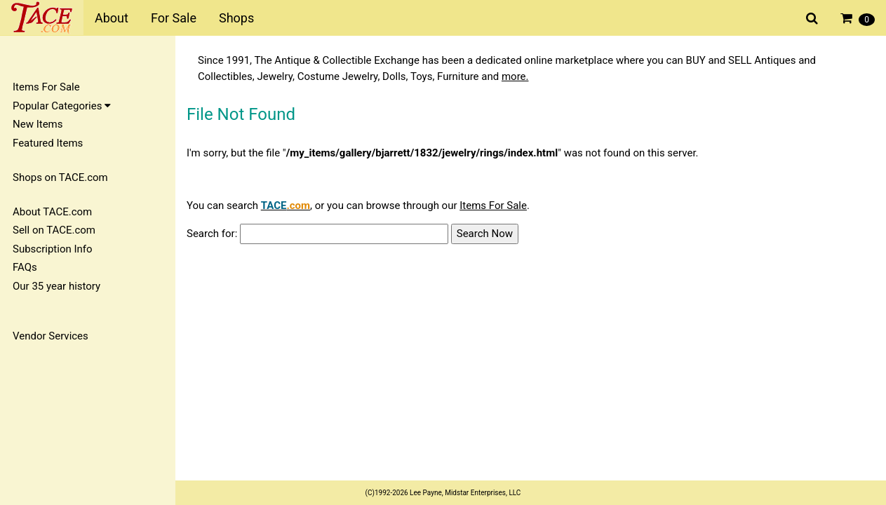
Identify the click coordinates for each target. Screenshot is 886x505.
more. (515, 76)
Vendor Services (50, 336)
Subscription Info (53, 249)
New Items (37, 124)
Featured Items (48, 143)
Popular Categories (62, 106)
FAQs (25, 267)
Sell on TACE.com (54, 230)
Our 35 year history (56, 286)
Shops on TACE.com (60, 177)
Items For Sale (46, 87)
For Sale (173, 18)
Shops (236, 18)
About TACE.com (52, 212)
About (111, 18)
